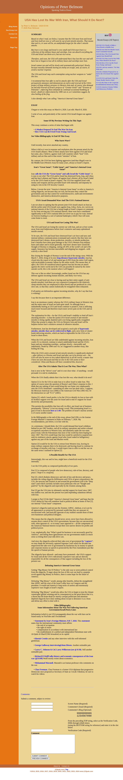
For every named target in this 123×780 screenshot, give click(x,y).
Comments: (25, 694)
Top (66, 774)
